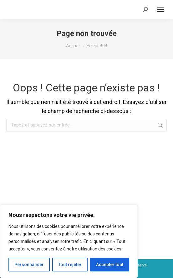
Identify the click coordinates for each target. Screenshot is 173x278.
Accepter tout (109, 264)
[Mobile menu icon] (160, 9)
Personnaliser (29, 264)
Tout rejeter (70, 264)
